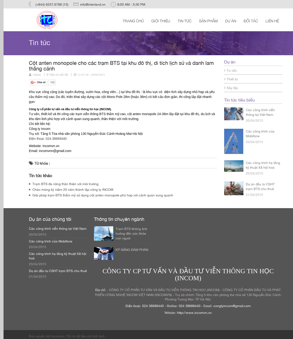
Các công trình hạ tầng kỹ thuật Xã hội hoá (263, 165)
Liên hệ (272, 20)
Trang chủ (133, 20)
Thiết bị (231, 79)
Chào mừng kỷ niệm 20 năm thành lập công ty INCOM (72, 189)
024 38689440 (153, 305)
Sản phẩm (208, 20)
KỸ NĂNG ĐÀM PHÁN (132, 249)
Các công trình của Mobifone (260, 133)
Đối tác (251, 20)
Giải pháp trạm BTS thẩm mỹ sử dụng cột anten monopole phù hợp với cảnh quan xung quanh (102, 195)
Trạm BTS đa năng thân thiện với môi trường (65, 183)
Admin (36, 74)
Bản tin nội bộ (59, 74)
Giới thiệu (160, 20)
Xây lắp (231, 87)
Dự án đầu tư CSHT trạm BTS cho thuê (260, 186)
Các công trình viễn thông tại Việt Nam (260, 112)
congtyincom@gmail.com (232, 305)
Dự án (230, 20)
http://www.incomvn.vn (194, 312)
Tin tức (184, 20)
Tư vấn (230, 70)
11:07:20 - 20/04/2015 (91, 74)
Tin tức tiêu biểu (239, 99)
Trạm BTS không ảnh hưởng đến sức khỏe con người (131, 233)
